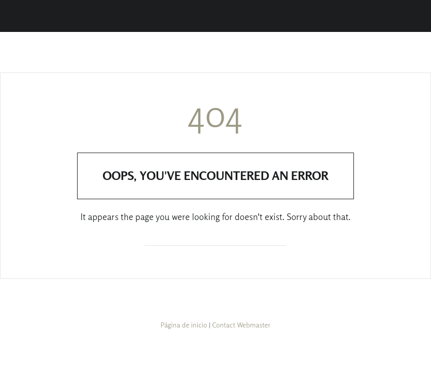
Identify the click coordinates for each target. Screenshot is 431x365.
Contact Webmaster (241, 324)
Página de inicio (184, 324)
